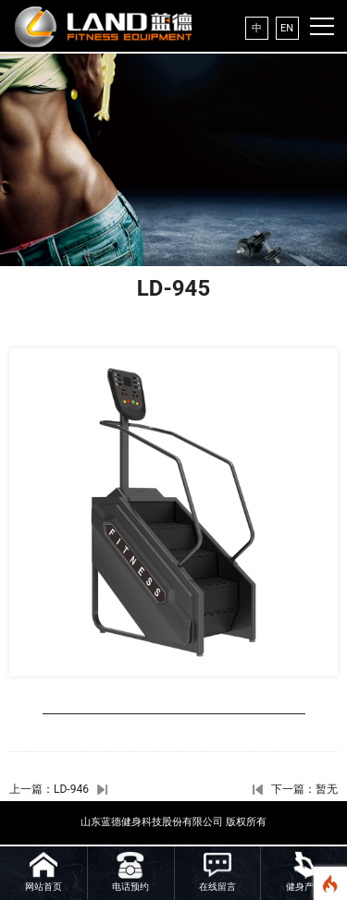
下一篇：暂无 (304, 789)
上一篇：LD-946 (49, 789)
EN (286, 28)
